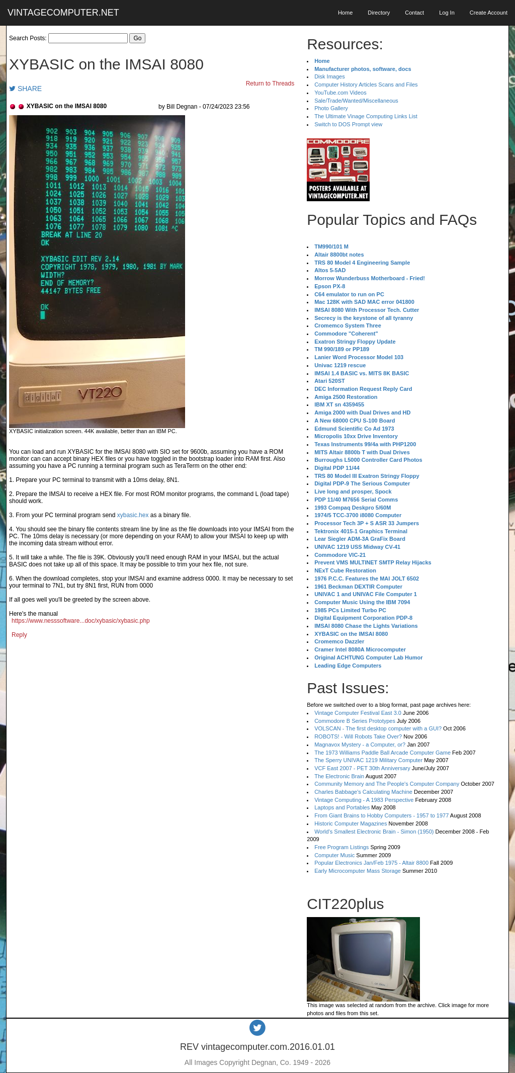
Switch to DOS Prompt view (348, 124)
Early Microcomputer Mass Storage (357, 871)
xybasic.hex (133, 515)
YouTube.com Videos (340, 93)
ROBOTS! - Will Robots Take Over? (358, 736)
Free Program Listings (341, 847)
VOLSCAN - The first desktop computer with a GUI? (378, 728)
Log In (447, 13)
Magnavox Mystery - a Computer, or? (359, 744)
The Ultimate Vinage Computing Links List (365, 116)
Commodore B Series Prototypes (354, 721)
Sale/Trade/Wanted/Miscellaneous (356, 101)
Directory (379, 13)
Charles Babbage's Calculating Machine (363, 792)
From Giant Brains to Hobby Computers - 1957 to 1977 (381, 815)
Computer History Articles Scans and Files (365, 84)
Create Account (488, 13)
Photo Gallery (331, 108)
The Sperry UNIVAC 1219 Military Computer (368, 760)
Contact (414, 13)
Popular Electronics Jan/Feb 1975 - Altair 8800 (371, 863)
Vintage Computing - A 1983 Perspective (363, 800)
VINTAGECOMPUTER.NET (63, 13)
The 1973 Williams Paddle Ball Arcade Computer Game (382, 753)
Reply (19, 634)
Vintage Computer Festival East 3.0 (357, 713)
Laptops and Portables (342, 807)
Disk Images (329, 76)
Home (345, 13)
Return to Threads (270, 83)
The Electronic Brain (339, 776)
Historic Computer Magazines (350, 823)
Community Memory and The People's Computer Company (386, 784)
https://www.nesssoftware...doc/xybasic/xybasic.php (81, 620)
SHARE (25, 89)
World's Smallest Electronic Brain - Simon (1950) (374, 832)
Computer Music (334, 855)
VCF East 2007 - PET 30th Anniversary (362, 768)
